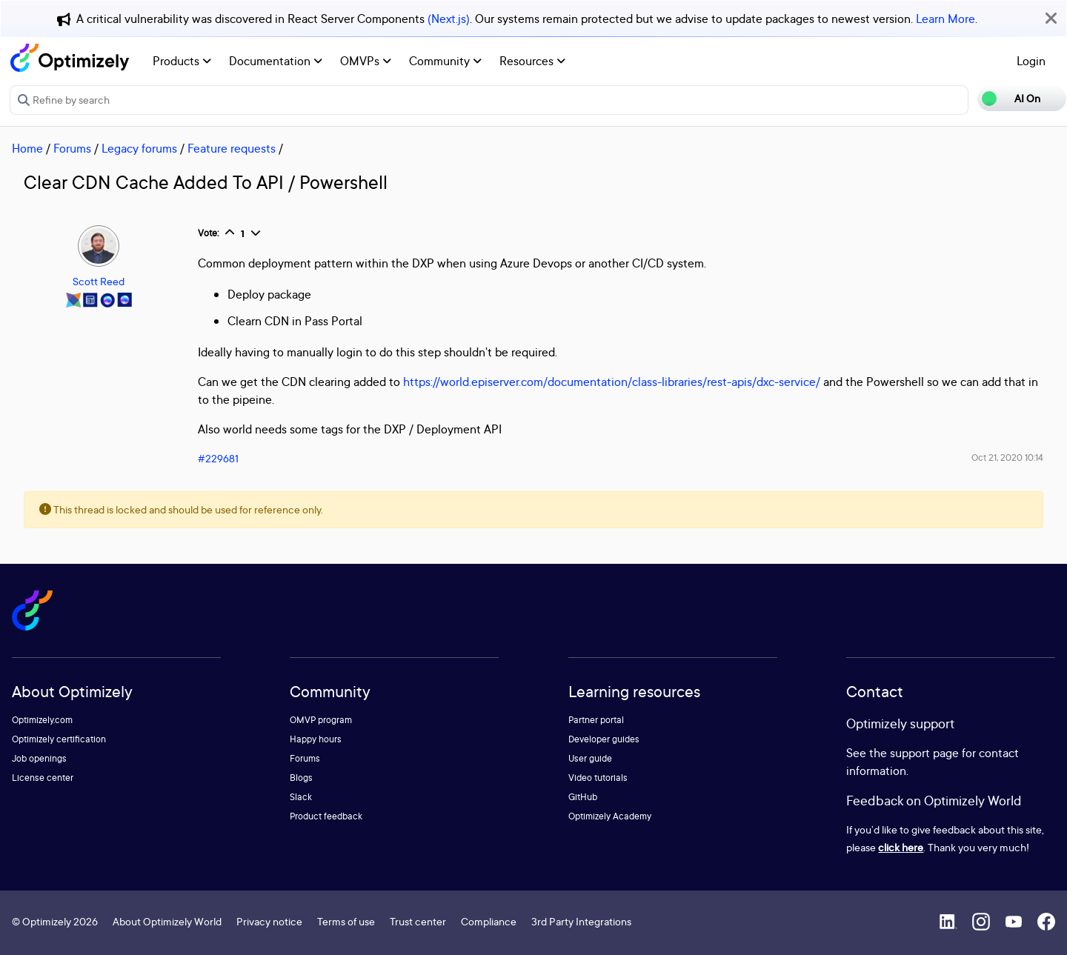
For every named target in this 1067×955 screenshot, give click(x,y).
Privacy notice (269, 921)
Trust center (418, 921)
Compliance (488, 921)
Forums (72, 148)
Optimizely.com (42, 719)
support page (924, 753)
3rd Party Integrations (581, 921)
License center (42, 777)
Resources (532, 61)
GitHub (582, 797)
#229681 (218, 458)
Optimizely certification (59, 739)
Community (445, 61)
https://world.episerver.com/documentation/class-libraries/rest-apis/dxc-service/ (611, 381)
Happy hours (316, 739)
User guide (590, 758)
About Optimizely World (167, 921)
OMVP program (321, 719)
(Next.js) (449, 18)
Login (1031, 61)
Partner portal (596, 719)
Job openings (39, 758)
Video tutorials (598, 777)
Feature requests (231, 148)
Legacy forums (139, 148)
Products (182, 61)
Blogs (301, 777)
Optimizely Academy (609, 816)
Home (27, 148)
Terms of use (346, 921)
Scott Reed (98, 281)
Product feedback (326, 816)
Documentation (275, 61)
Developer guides (603, 739)
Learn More (945, 18)
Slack (301, 797)
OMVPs (365, 61)
